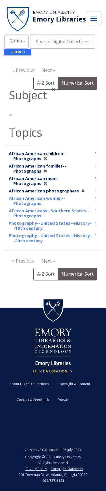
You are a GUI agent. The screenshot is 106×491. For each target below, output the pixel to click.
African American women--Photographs (37, 200)
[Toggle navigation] (94, 18)
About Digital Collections (29, 383)
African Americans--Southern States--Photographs (49, 213)
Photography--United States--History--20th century (50, 238)
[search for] (62, 42)
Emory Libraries (59, 19)
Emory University (54, 12)
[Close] (53, 89)
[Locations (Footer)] (53, 371)
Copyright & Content (73, 383)
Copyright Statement (67, 468)
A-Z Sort (46, 83)
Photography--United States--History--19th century (50, 225)
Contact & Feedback (33, 399)
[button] (16, 42)
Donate (63, 399)
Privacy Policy (36, 468)
